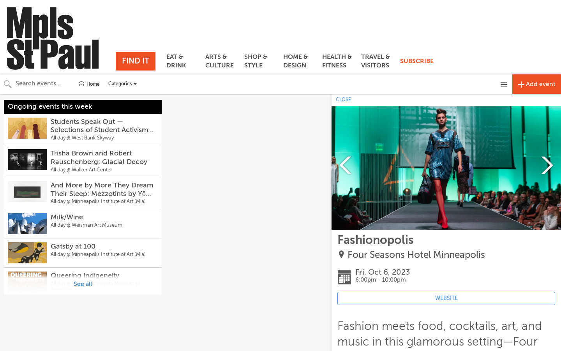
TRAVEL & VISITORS (375, 61)
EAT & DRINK (176, 61)
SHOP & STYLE (255, 61)
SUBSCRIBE (417, 61)
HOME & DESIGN (295, 61)
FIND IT (135, 60)
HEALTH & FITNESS (337, 61)
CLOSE (343, 99)
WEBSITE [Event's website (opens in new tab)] (446, 298)
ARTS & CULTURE (219, 61)
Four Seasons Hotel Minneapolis (416, 255)
